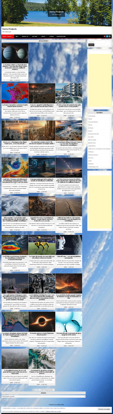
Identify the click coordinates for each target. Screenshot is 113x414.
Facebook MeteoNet (61, 36)
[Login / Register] (107, 36)
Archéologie (91, 116)
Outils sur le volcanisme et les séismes (99, 149)
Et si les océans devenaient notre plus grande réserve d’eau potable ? (69, 105)
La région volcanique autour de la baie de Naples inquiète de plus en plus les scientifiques (14, 334)
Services (90, 158)
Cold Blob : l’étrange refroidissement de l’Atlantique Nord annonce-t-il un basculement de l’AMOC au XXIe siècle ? (15, 181)
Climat (90, 119)
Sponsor (51, 36)
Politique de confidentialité (56, 404)
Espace (90, 131)
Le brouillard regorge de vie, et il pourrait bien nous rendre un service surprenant (15, 371)
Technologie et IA (93, 166)
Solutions (34, 36)
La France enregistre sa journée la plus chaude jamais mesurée (15, 105)
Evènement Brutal (93, 134)
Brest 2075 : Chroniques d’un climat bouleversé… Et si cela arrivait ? (15, 142)
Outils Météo (92, 146)
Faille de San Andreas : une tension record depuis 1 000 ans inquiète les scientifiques (68, 219)
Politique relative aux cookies (53, 411)
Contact (43, 36)
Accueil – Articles (7, 36)
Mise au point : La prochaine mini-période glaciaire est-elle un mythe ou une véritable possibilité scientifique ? (15, 219)
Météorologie (92, 140)
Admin (11, 80)
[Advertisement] (100, 80)
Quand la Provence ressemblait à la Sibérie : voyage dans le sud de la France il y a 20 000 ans (41, 219)
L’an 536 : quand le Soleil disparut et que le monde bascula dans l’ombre (41, 105)
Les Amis (90, 137)
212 (43, 390)
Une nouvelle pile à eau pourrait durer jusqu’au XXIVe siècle (68, 334)
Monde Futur (92, 143)
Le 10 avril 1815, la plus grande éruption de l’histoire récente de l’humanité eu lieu (68, 296)
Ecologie (90, 128)
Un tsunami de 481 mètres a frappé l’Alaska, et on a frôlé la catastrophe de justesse (41, 371)
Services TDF (25, 36)
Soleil (90, 161)
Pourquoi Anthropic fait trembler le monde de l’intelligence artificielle (41, 180)
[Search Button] (110, 36)
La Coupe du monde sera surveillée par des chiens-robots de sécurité (42, 257)
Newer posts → (49, 390)
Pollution (90, 152)
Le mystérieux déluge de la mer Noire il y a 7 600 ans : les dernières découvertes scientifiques (69, 143)
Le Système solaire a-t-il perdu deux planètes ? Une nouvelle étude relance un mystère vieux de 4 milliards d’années (15, 67)
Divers (90, 125)
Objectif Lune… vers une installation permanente (69, 257)
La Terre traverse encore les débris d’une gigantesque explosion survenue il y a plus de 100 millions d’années (68, 180)
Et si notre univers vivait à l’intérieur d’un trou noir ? (42, 334)
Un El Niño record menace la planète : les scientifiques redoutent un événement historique (15, 257)
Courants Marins (93, 122)
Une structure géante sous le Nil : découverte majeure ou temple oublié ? (42, 142)
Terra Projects (56, 11)
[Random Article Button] (105, 36)
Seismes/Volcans (93, 155)
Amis (17, 36)
